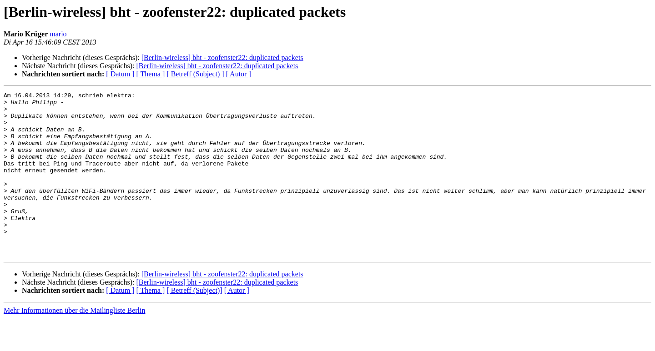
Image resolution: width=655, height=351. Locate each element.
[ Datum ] (120, 74)
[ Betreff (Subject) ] (195, 74)
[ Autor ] (238, 74)
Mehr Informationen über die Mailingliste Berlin (74, 343)
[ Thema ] (150, 74)
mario (58, 34)
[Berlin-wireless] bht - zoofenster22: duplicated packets (222, 57)
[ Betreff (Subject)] (194, 323)
